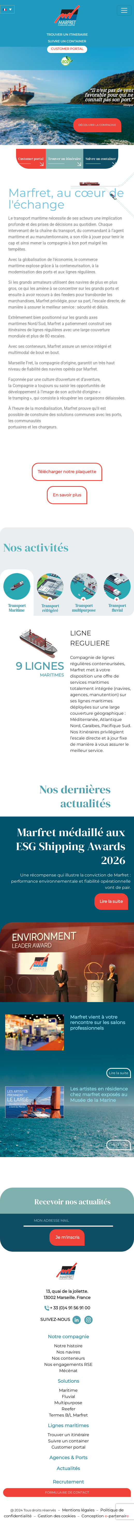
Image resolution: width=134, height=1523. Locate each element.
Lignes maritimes (68, 1425)
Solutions (68, 1381)
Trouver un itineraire (67, 34)
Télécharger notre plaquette (67, 471)
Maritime (68, 1390)
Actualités (68, 1468)
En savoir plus (67, 495)
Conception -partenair (105, 1515)
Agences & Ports (68, 1457)
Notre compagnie (68, 1337)
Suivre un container (67, 41)
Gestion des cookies (57, 1515)
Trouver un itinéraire (68, 1434)
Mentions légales (78, 1509)
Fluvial (68, 1396)
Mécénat (68, 1370)
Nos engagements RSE (68, 1364)
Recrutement (68, 1482)
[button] (7, 9)
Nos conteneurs (68, 1358)
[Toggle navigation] (124, 10)
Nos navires (68, 1352)
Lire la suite (111, 901)
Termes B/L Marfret (68, 1415)
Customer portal (68, 1447)
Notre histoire (68, 1345)
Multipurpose (68, 1402)
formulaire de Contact (67, 1492)
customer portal (67, 49)
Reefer (68, 1408)
